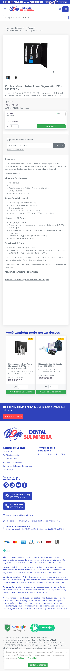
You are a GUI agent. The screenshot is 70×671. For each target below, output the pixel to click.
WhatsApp (8, 470)
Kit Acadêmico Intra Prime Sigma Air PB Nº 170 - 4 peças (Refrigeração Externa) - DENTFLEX (20, 366)
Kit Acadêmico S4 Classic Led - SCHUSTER (50, 365)
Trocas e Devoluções (12, 462)
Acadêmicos (16, 28)
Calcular (59, 145)
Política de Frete (10, 459)
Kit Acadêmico (31, 28)
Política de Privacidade (28, 658)
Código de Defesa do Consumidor (18, 466)
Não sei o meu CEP (15, 150)
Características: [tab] (12, 174)
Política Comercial (11, 455)
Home (6, 28)
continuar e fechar (38, 665)
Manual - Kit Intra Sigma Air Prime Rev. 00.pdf (27, 280)
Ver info (60, 114)
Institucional (8, 451)
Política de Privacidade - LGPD (51, 454)
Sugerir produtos (13, 416)
